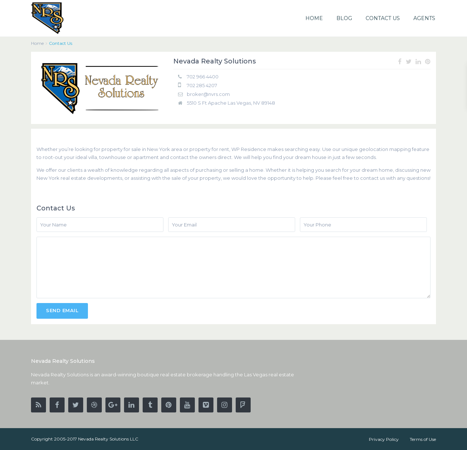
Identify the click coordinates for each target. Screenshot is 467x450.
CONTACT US (383, 18)
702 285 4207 (202, 85)
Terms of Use (423, 439)
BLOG (344, 18)
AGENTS (424, 18)
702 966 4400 (203, 76)
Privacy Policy (384, 439)
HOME (314, 18)
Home (37, 43)
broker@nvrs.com (208, 94)
